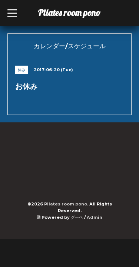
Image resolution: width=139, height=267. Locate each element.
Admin (94, 217)
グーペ (77, 217)
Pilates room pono (73, 12)
